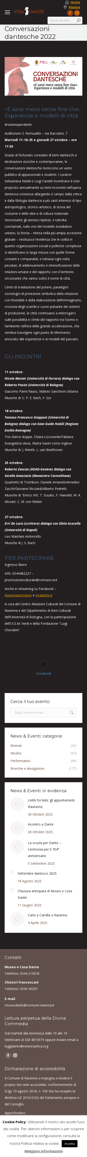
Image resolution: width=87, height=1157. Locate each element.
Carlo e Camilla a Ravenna (47, 915)
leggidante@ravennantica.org (26, 1046)
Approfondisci (15, 1113)
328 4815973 (34, 1039)
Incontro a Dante (41, 824)
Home (75, 2)
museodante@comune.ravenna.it (29, 1005)
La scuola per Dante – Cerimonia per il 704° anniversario (44, 849)
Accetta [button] (69, 1143)
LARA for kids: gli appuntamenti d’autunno (51, 803)
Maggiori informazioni (44, 1151)
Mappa (74, 7)
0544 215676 (29, 973)
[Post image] (17, 804)
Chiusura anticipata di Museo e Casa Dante (45, 894)
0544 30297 (29, 989)
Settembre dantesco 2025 (37, 873)
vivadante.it (43, 595)
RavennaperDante (18, 595)
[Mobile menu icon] (7, 12)
